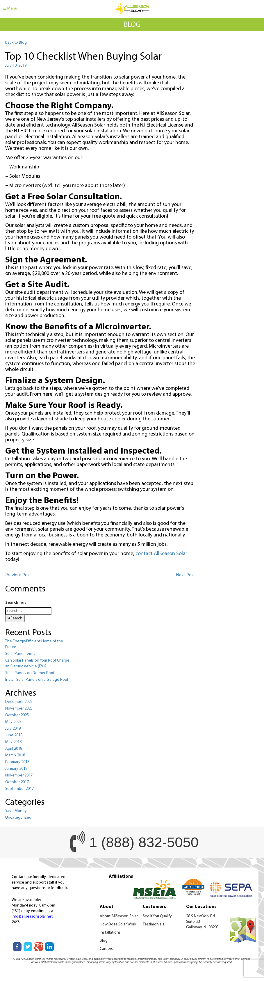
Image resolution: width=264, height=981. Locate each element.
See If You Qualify (157, 916)
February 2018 (17, 762)
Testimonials (153, 924)
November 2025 (19, 708)
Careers (106, 949)
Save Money (16, 811)
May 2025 (13, 722)
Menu (10, 8)
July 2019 (13, 728)
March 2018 (15, 755)
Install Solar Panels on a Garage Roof (36, 680)
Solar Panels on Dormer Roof (29, 673)
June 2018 (13, 735)
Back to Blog (16, 42)
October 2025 (17, 715)
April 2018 (13, 749)
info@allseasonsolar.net (32, 916)
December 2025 (19, 702)
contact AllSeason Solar (161, 554)
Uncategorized (18, 817)
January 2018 (16, 769)
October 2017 (17, 782)
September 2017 (19, 789)
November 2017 (19, 775)
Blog (104, 941)
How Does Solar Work (118, 924)
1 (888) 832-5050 (144, 842)
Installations (110, 932)
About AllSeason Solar (119, 916)
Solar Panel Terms (20, 654)
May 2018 (13, 742)
